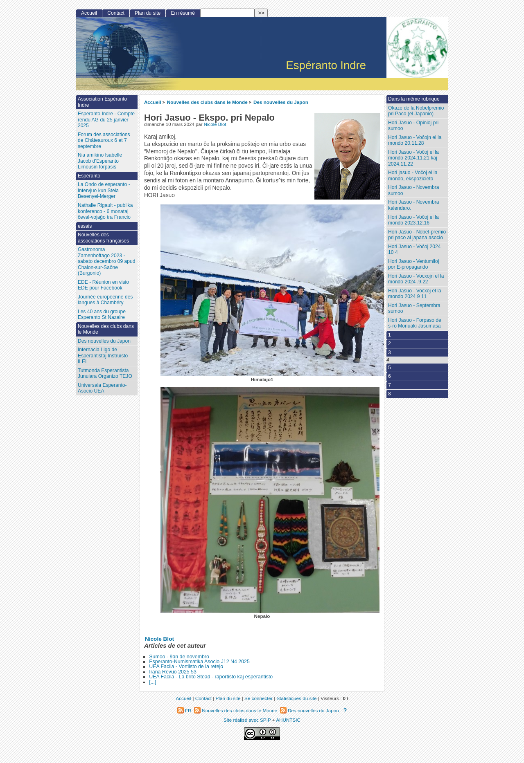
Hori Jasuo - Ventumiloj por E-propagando (413, 264)
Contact (115, 13)
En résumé (182, 13)
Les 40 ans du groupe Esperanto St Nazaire (102, 315)
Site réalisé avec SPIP (248, 720)
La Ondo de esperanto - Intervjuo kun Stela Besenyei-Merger (104, 190)
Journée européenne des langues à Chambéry (105, 300)
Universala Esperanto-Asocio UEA (102, 388)
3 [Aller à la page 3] (389, 352)
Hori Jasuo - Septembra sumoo (414, 308)
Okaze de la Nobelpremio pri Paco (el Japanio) (416, 111)
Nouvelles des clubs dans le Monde (207, 102)
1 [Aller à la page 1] (389, 335)
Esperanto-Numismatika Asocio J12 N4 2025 (199, 661)
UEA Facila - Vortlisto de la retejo (186, 666)
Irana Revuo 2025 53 (172, 672)
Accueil (152, 102)
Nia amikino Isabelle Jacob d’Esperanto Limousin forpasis (100, 161)
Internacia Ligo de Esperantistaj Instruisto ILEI (103, 355)
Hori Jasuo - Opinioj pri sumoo (413, 126)
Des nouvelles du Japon (280, 102)
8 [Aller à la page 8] (389, 394)
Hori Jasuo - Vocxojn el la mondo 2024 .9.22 (416, 279)
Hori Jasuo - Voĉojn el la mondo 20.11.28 (414, 140)
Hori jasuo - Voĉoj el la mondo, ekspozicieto (412, 176)
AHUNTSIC (288, 720)
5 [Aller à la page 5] (389, 367)
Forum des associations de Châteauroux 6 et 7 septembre (104, 140)
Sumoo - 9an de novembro (179, 657)
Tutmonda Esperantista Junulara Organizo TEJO (105, 373)
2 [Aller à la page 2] (389, 343)
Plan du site (147, 13)
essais (85, 226)
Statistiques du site (297, 698)
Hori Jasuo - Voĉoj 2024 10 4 (414, 250)
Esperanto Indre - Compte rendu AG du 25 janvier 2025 (106, 119)
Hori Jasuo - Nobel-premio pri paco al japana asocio (417, 235)
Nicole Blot (215, 124)
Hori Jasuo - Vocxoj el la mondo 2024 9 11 (414, 294)
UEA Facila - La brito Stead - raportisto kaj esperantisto (211, 677)
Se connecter (258, 698)
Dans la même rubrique (414, 99)
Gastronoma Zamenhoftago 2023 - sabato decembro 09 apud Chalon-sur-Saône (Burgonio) (107, 261)
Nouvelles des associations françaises (103, 238)
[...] (152, 682)
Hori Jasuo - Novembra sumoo (413, 190)
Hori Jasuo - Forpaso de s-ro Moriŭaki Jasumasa (414, 323)
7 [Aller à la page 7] (389, 385)
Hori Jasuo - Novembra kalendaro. (413, 205)
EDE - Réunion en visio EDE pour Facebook (103, 285)
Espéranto (89, 176)
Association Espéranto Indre (102, 102)
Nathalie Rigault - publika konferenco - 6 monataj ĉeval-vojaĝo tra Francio (105, 211)
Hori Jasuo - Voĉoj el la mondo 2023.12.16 (413, 220)
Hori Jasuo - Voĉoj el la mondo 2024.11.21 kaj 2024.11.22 (413, 158)
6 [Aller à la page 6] (389, 376)
